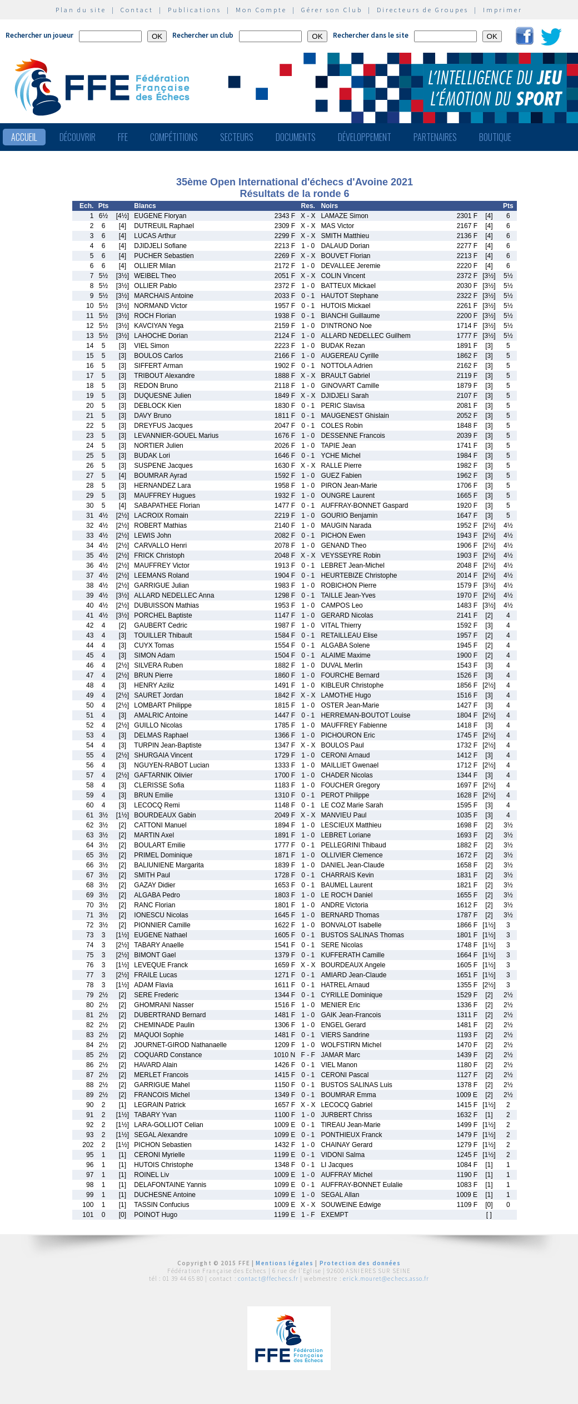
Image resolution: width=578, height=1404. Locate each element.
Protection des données (360, 1263)
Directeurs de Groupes (423, 10)
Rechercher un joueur (39, 35)
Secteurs (236, 137)
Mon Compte (261, 10)
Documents (296, 137)
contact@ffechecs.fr (268, 1278)
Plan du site (81, 10)
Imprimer (502, 10)
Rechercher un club (202, 35)
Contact (137, 10)
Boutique (495, 137)
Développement (364, 137)
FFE (123, 137)
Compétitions (174, 137)
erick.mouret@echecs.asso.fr (386, 1278)
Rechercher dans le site (370, 35)
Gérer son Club (331, 10)
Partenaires (435, 137)
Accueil (24, 137)
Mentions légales (284, 1263)
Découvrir (77, 137)
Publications (194, 10)
